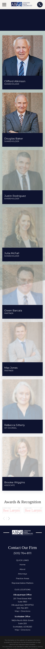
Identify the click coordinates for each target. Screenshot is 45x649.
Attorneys (22, 574)
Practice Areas (22, 578)
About (22, 569)
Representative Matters (22, 583)
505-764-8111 (22, 608)
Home (22, 564)
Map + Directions (22, 611)
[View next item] (9, 518)
